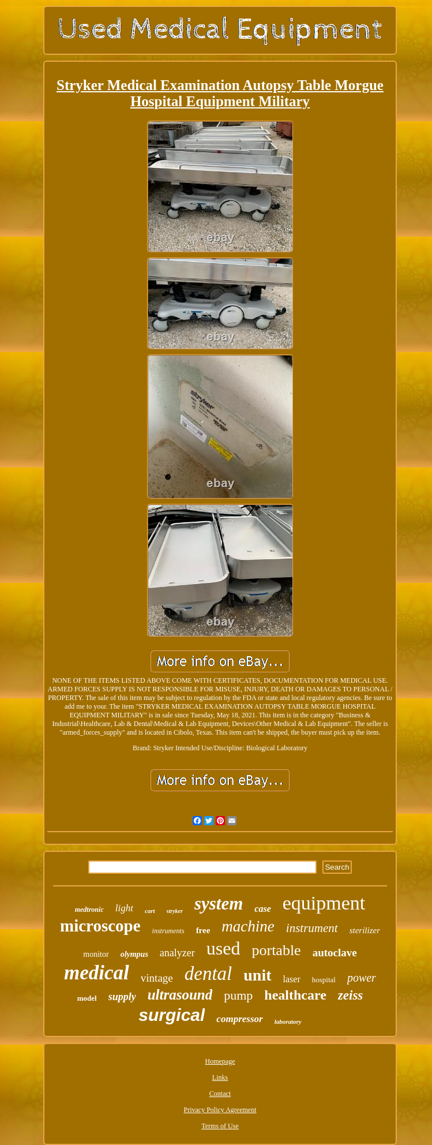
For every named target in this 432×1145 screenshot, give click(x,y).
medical (96, 972)
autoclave (335, 952)
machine (247, 926)
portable (275, 950)
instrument (312, 928)
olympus (134, 954)
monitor (95, 954)
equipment (324, 903)
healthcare (295, 994)
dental (208, 973)
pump (238, 995)
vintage (157, 978)
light (124, 908)
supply (122, 996)
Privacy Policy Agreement (220, 1110)
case (262, 909)
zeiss (350, 995)
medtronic (89, 909)
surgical (171, 1014)
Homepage (220, 1061)
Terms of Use (219, 1126)
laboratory (288, 1021)
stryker (175, 911)
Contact (220, 1094)
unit (257, 975)
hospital (324, 979)
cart (150, 910)
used (223, 948)
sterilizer (365, 930)
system (218, 903)
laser (291, 979)
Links (220, 1077)
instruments (168, 931)
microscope (100, 925)
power (361, 977)
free (203, 930)
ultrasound (180, 994)
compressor (239, 1018)
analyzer (177, 953)
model (87, 998)
